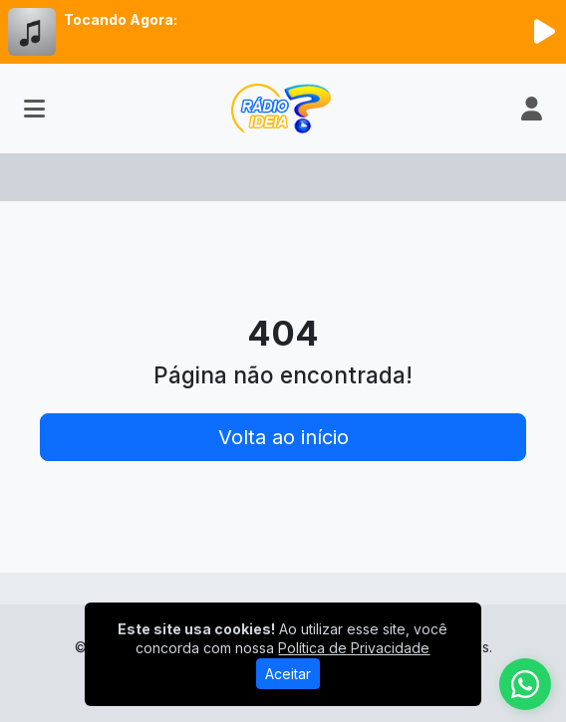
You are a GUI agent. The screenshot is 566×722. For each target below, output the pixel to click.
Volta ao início (283, 437)
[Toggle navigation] (34, 108)
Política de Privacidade (353, 647)
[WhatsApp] (525, 684)
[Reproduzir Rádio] (544, 32)
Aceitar (288, 673)
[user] (531, 108)
